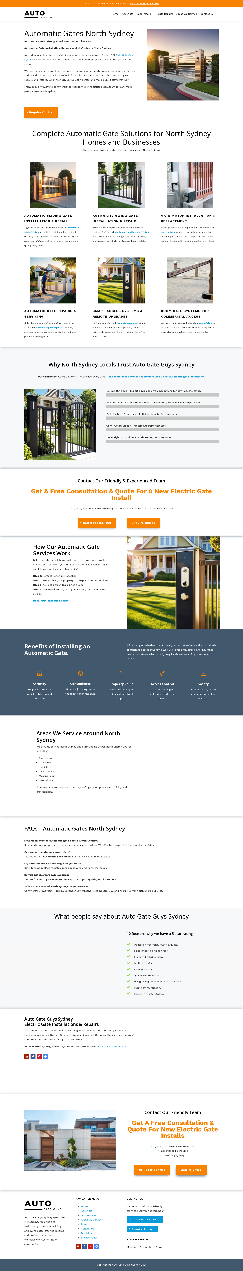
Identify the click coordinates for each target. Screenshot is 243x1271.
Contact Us (207, 14)
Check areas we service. (112, 1046)
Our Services (88, 1215)
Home (115, 14)
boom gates (205, 323)
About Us (127, 14)
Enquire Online (41, 112)
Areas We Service (186, 14)
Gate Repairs (165, 14)
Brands (85, 1224)
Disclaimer (87, 1233)
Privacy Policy (89, 1237)
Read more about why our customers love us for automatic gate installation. (156, 376)
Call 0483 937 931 (97, 522)
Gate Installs (144, 14)
